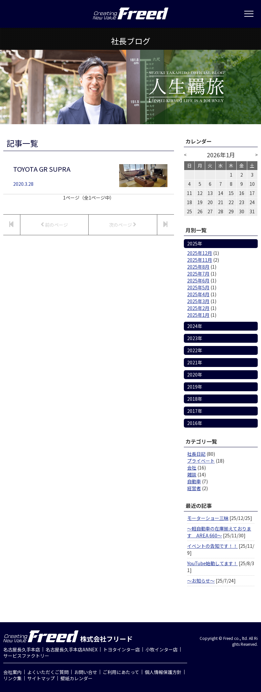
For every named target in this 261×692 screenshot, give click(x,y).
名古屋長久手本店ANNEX (72, 649)
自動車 (194, 481)
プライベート (201, 460)
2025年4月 (198, 294)
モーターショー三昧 (207, 518)
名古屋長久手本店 (21, 649)
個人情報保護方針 (163, 672)
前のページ (54, 224)
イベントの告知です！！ (212, 546)
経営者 (194, 488)
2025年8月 (198, 266)
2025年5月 (198, 287)
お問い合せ (85, 672)
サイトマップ (41, 678)
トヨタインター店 (121, 649)
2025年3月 (198, 301)
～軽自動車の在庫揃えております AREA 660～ (219, 532)
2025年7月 (198, 273)
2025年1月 (198, 315)
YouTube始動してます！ (212, 563)
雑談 (191, 474)
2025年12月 (199, 253)
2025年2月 (198, 308)
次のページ (122, 224)
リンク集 (12, 678)
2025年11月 (199, 260)
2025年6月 (198, 280)
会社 (191, 467)
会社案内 (12, 672)
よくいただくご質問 (48, 672)
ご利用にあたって (121, 672)
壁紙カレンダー (76, 678)
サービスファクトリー (26, 655)
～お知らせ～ (201, 580)
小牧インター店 (161, 649)
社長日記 (196, 454)
